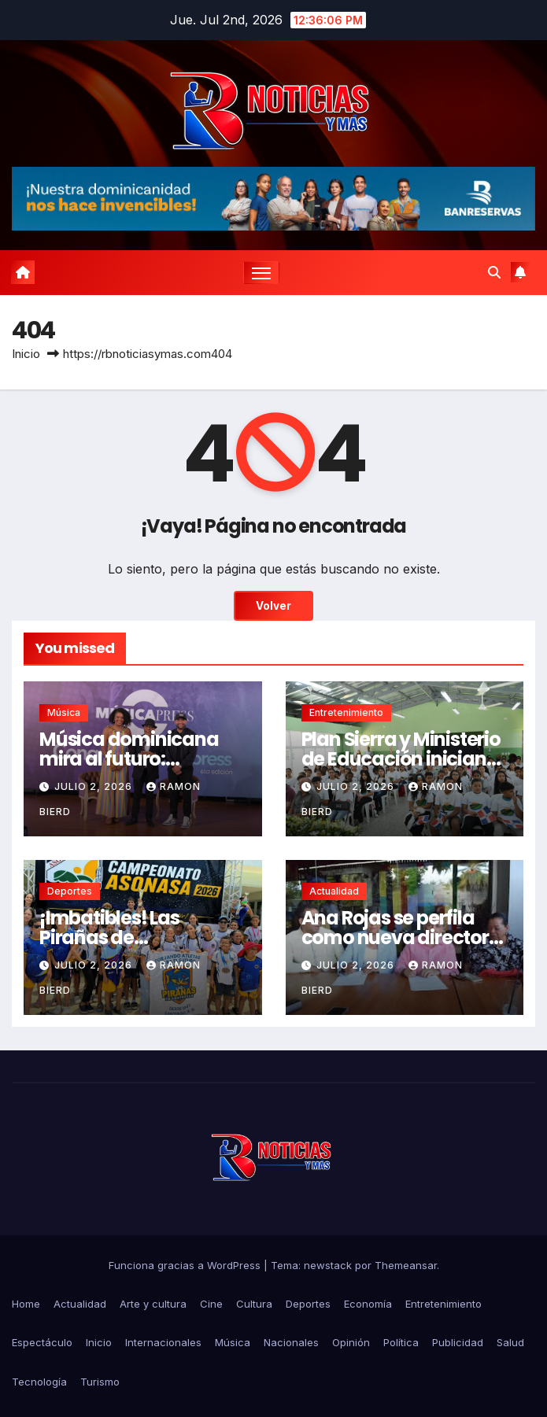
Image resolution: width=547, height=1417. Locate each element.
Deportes (69, 891)
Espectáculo (42, 1342)
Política (401, 1342)
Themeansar (406, 1265)
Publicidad (457, 1342)
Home (26, 1303)
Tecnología (39, 1381)
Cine (211, 1303)
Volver (273, 606)
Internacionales (163, 1342)
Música (63, 712)
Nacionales (291, 1342)
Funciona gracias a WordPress (186, 1265)
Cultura (254, 1303)
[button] (494, 272)
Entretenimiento (346, 712)
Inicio (26, 353)
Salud (510, 1342)
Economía (368, 1303)
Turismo (100, 1381)
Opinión (351, 1342)
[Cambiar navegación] (261, 272)
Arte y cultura (153, 1303)
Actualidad (334, 891)
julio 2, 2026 (94, 786)
